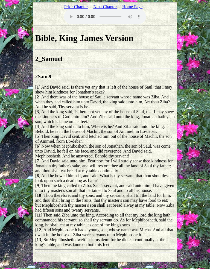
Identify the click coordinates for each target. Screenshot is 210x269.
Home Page (132, 6)
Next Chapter (105, 6)
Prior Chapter (76, 6)
